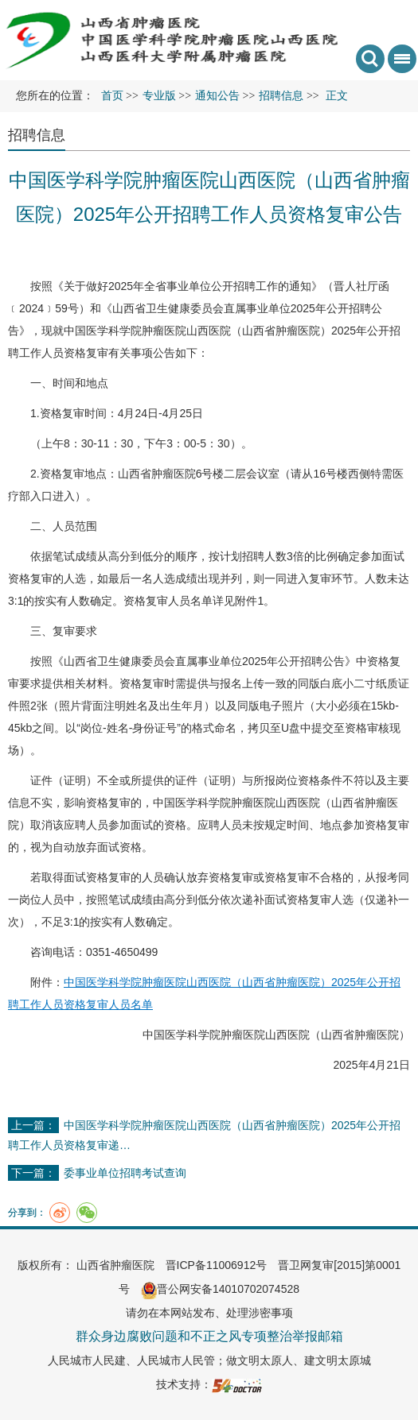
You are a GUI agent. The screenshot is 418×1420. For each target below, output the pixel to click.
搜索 (370, 58)
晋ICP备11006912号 (217, 1265)
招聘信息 (36, 135)
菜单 (399, 64)
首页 (112, 96)
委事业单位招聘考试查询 (125, 1173)
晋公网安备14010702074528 (220, 1289)
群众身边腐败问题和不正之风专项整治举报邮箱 (209, 1336)
